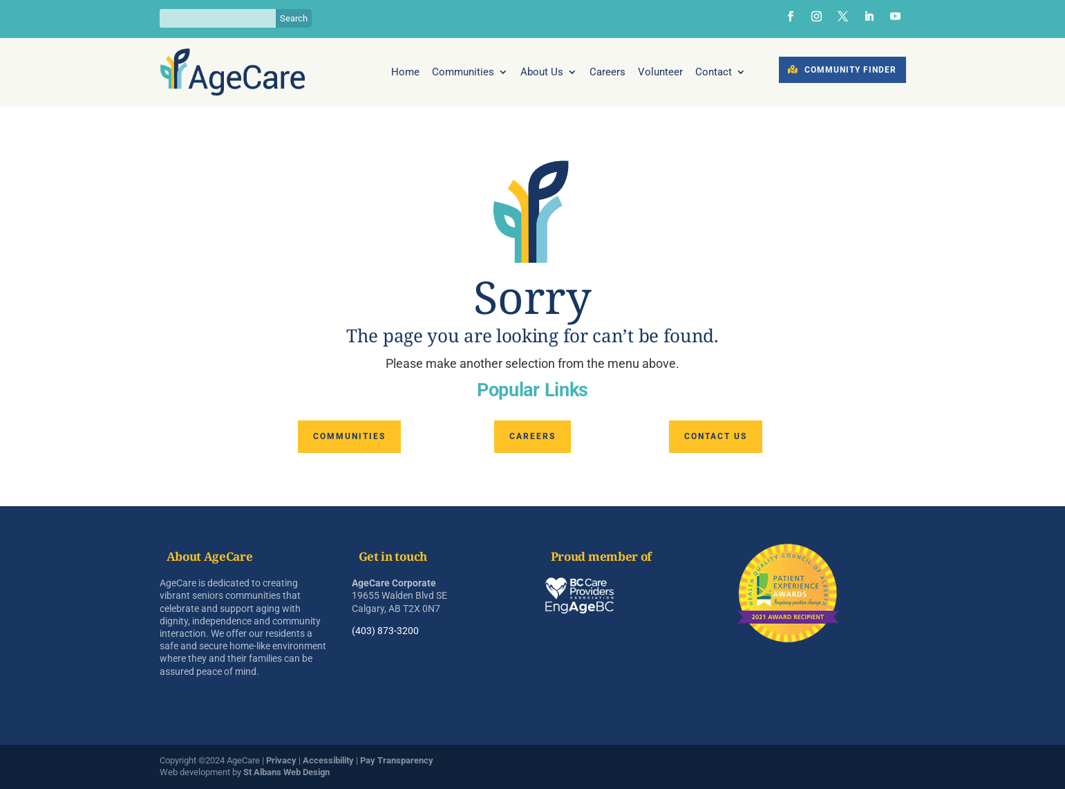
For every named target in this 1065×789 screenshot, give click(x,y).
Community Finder (850, 70)
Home (405, 72)
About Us (541, 72)
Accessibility (328, 760)
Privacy (281, 760)
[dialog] (1039, 761)
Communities (463, 72)
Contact (713, 72)
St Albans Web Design (286, 772)
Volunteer (660, 72)
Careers (607, 72)
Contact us (715, 436)
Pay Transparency (396, 760)
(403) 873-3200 (385, 630)
